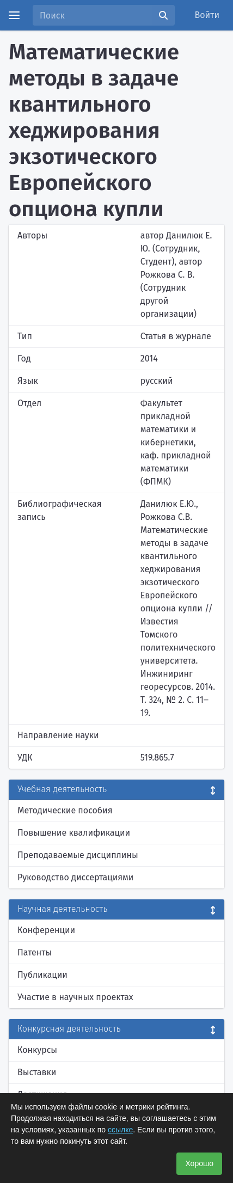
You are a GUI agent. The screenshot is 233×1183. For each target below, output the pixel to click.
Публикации (42, 975)
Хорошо (199, 1163)
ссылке (120, 1129)
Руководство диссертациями (75, 877)
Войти (207, 15)
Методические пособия (65, 810)
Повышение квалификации (73, 833)
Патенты (34, 952)
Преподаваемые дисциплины (77, 855)
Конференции (46, 930)
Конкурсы (37, 1050)
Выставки (36, 1072)
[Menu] (14, 15)
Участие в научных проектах (75, 997)
